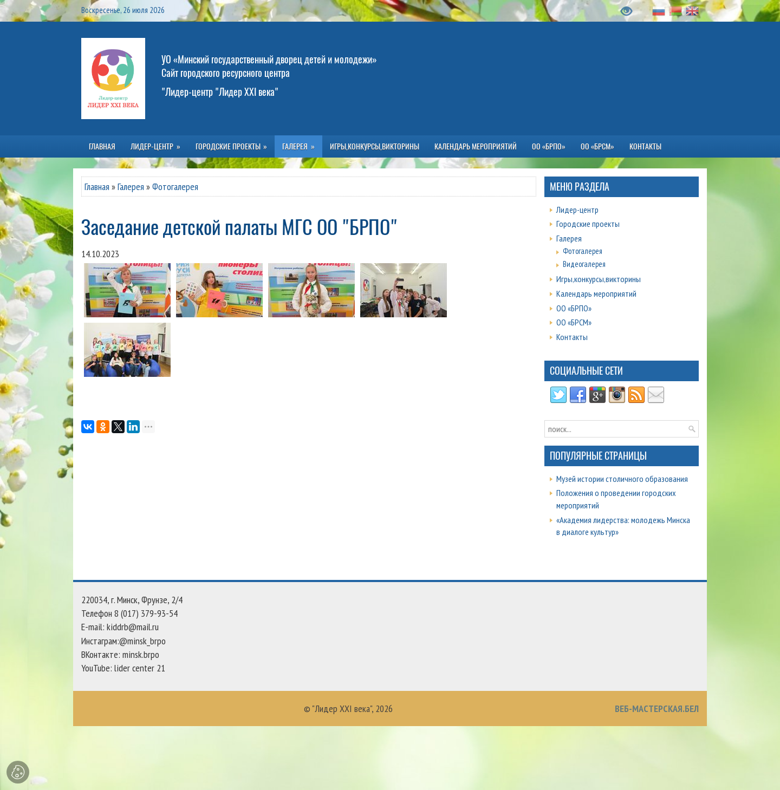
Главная (96, 186)
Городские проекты (588, 223)
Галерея (131, 186)
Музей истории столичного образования (622, 478)
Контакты (572, 336)
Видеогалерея (584, 264)
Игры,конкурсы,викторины (598, 278)
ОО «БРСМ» (574, 322)
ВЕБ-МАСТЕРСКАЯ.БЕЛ (657, 708)
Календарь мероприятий (596, 293)
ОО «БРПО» (574, 308)
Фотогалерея (175, 186)
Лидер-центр (577, 209)
